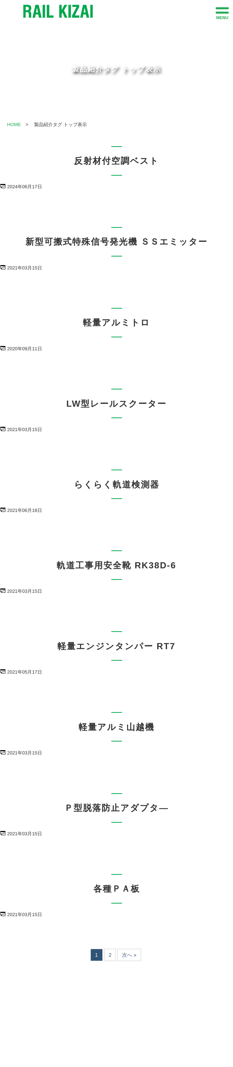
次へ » (129, 955)
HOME (14, 124)
